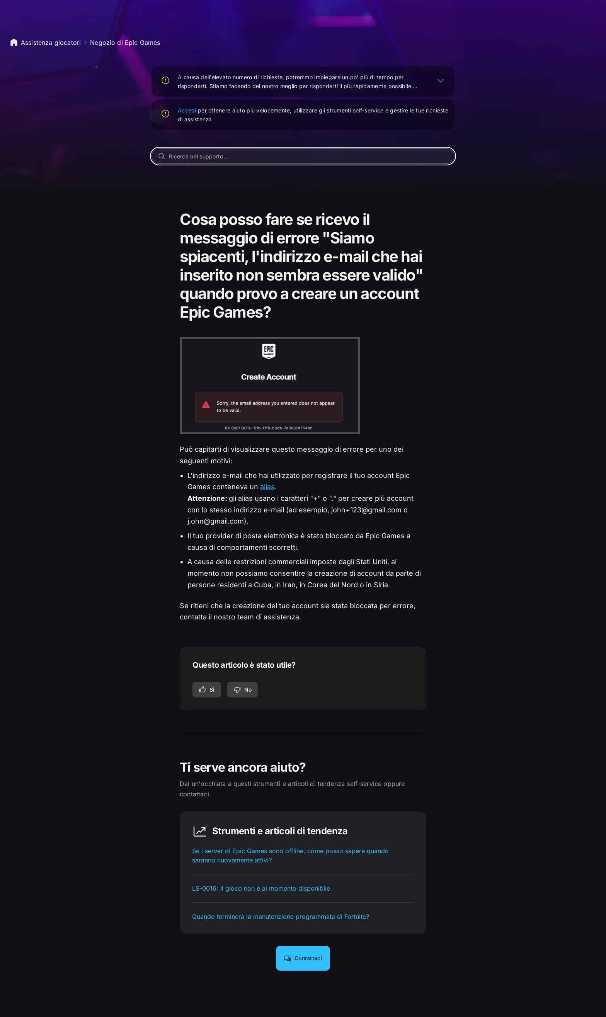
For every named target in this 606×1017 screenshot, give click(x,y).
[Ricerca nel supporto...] (303, 156)
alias (267, 487)
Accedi (187, 110)
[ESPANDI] (440, 80)
